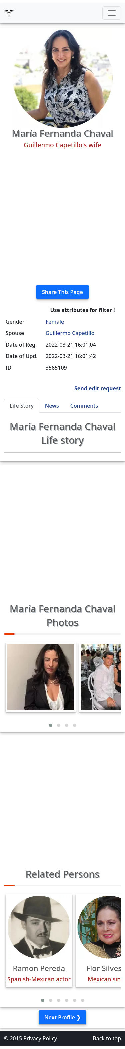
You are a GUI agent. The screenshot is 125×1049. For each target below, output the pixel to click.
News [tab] (52, 405)
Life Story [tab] (22, 405)
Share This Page (62, 292)
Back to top (107, 1038)
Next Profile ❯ (62, 1017)
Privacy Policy (40, 1038)
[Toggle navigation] (111, 13)
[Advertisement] (62, 217)
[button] (51, 725)
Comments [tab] (84, 405)
